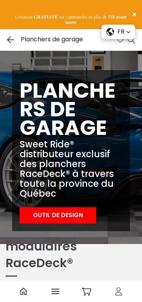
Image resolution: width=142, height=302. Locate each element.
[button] (58, 215)
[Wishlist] (121, 39)
